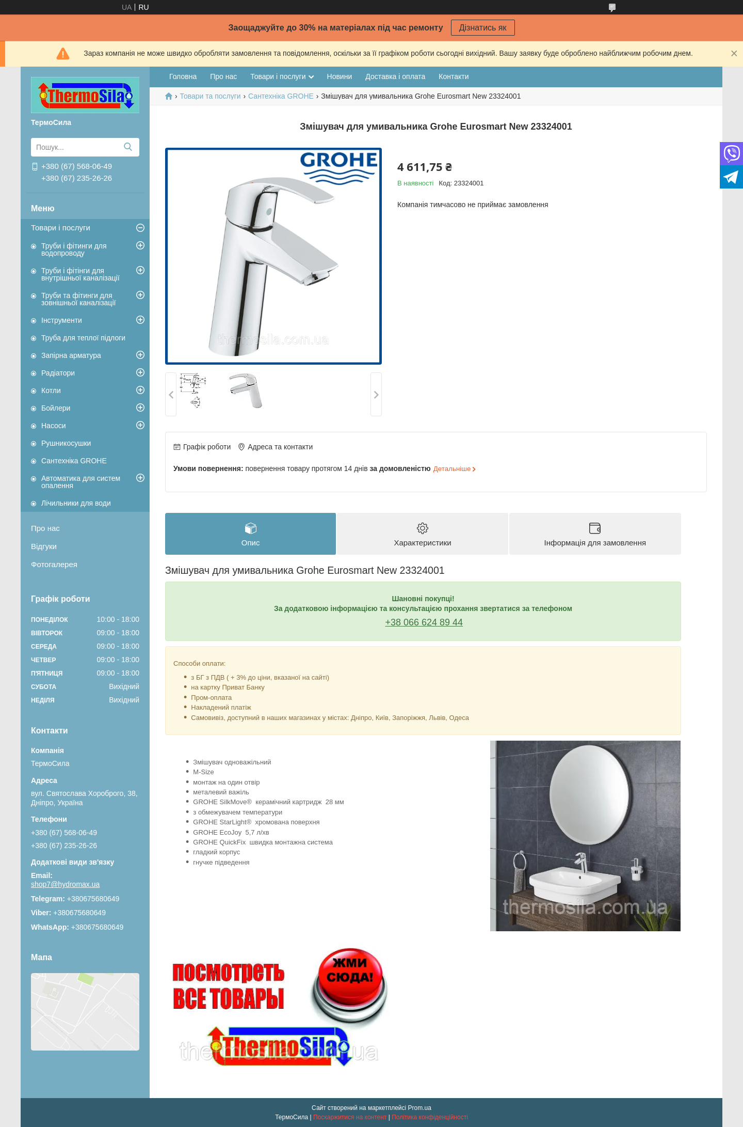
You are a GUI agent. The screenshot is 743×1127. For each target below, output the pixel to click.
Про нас (45, 528)
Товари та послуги (210, 96)
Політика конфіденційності (430, 1117)
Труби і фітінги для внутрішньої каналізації (80, 274)
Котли (51, 390)
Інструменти (61, 320)
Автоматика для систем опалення (80, 482)
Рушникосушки (66, 443)
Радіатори (58, 373)
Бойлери (55, 408)
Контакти (454, 76)
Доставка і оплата (395, 76)
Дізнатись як (483, 27)
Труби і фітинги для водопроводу (74, 249)
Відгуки (44, 546)
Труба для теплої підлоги (83, 338)
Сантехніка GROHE (74, 461)
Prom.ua (419, 1108)
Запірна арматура (71, 355)
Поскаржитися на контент (349, 1117)
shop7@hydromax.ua (65, 884)
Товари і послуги (60, 227)
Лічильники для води (76, 503)
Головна (183, 76)
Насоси (53, 425)
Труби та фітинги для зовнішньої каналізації (78, 299)
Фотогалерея (54, 564)
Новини (339, 76)
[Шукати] (127, 147)
